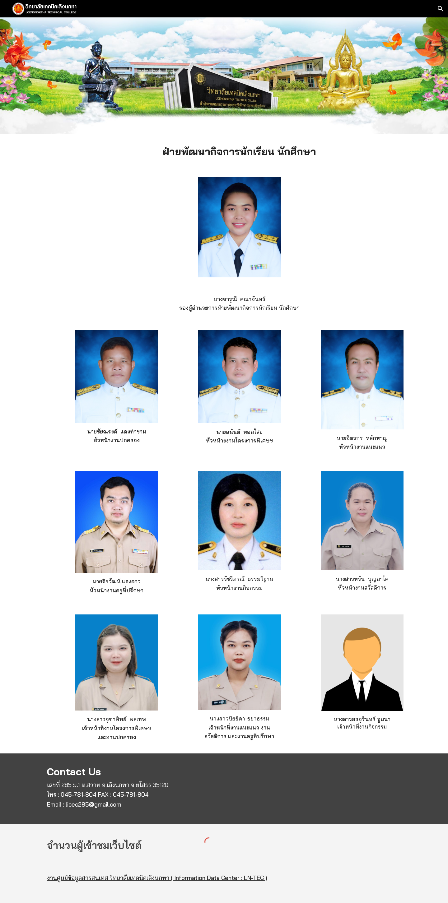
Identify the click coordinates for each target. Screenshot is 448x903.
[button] (440, 8)
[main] (239, 151)
